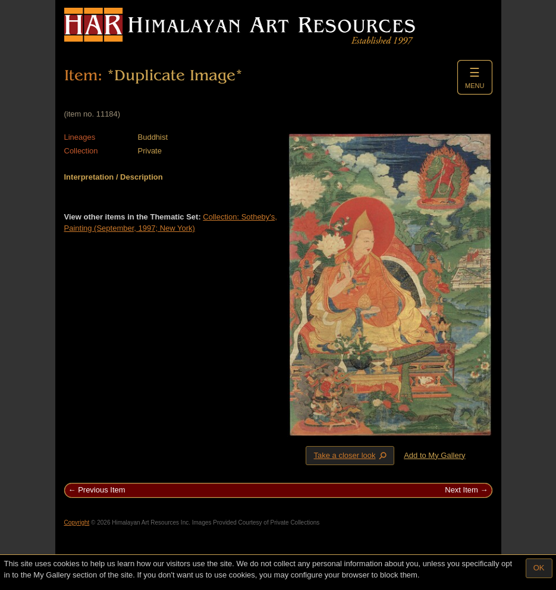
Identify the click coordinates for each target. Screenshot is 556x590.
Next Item (461, 489)
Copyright (77, 522)
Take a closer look (350, 455)
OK (539, 567)
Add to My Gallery (434, 455)
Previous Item (101, 489)
